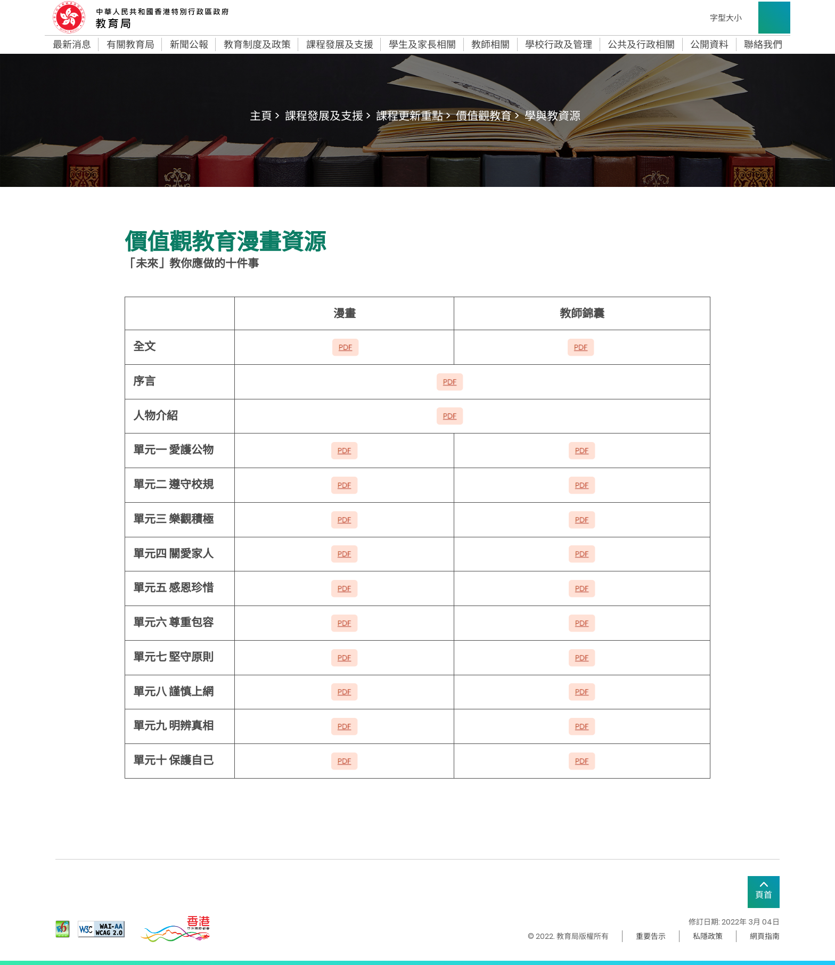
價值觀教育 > (487, 116)
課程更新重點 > (413, 116)
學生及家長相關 (422, 44)
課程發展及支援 (339, 44)
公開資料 (709, 44)
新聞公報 (189, 44)
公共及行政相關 (641, 44)
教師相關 (490, 44)
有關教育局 (130, 44)
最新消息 (72, 44)
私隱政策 (708, 936)
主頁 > (265, 116)
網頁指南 (765, 936)
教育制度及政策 (257, 44)
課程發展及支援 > (328, 116)
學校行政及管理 (558, 44)
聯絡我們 (763, 44)
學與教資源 (552, 116)
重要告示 (651, 936)
